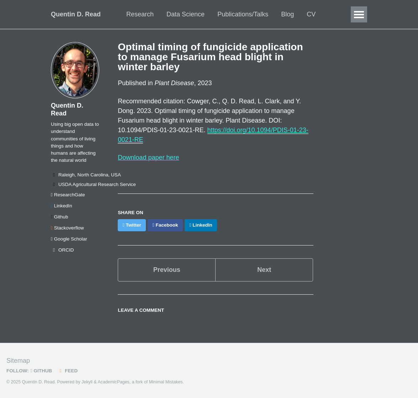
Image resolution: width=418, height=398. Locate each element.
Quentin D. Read (76, 14)
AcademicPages (113, 381)
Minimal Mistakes (166, 381)
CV (311, 14)
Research (140, 14)
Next (264, 269)
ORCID (62, 250)
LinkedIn (61, 205)
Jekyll (86, 381)
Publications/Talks (242, 14)
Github (59, 216)
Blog (287, 14)
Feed (67, 370)
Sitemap (18, 360)
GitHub (41, 370)
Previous (166, 269)
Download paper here (148, 157)
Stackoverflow (67, 228)
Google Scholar (69, 239)
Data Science (185, 14)
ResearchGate (68, 194)
